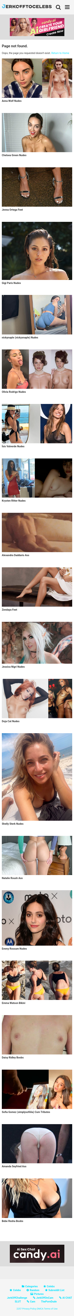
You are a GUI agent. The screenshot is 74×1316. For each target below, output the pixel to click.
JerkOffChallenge (17, 1297)
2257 (19, 1308)
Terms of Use (51, 1308)
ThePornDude (49, 1301)
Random (34, 1290)
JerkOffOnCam (44, 1297)
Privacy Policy (29, 1308)
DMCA (40, 1308)
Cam (32, 1301)
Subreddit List (56, 1290)
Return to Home (60, 53)
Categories (31, 1286)
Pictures (39, 1294)
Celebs (51, 1286)
